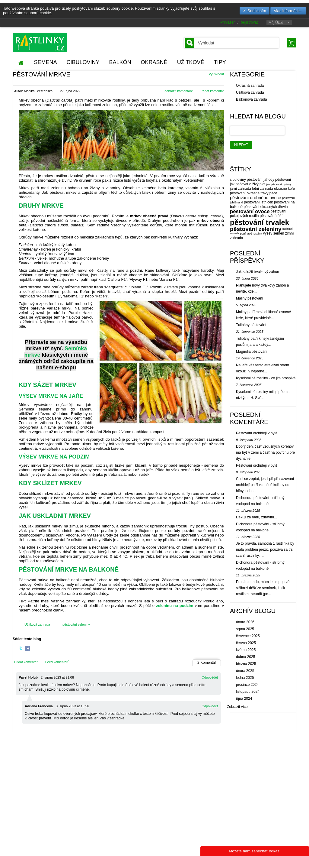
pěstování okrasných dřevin (266, 207)
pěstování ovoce (250, 211)
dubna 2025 (245, 657)
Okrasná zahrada (250, 85)
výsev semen (273, 233)
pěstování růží (271, 216)
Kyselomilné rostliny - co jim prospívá (265, 378)
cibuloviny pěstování (246, 179)
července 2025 (248, 636)
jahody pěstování (277, 179)
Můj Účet (276, 23)
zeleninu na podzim (174, 605)
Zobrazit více (237, 707)
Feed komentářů (57, 662)
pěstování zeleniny (76, 624)
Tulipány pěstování (251, 325)
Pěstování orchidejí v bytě (256, 433)
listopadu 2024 (248, 691)
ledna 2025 (245, 678)
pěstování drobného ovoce (255, 197)
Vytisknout (216, 74)
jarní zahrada (240, 188)
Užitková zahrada (37, 624)
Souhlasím (256, 10)
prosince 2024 (247, 685)
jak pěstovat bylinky (278, 184)
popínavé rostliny (251, 233)
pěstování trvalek (259, 222)
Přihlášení (228, 22)
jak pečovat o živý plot (247, 184)
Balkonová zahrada (251, 99)
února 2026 (245, 622)
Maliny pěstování (249, 298)
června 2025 (246, 643)
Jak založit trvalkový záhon (257, 272)
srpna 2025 (245, 629)
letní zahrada (262, 188)
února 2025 (245, 671)
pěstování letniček (258, 202)
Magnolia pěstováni (251, 351)
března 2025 (246, 664)
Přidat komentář (212, 91)
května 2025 (246, 650)
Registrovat (249, 22)
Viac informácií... (288, 10)
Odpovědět (210, 677)
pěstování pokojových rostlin (258, 213)
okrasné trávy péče (262, 193)
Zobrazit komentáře (178, 91)
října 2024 (244, 698)
